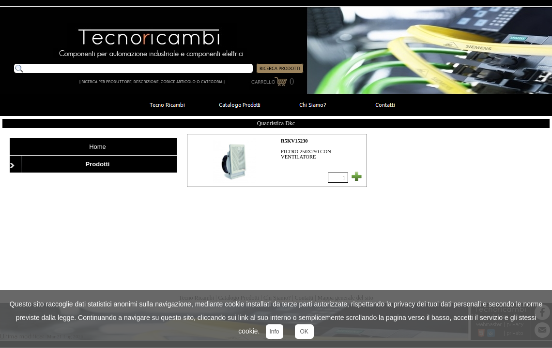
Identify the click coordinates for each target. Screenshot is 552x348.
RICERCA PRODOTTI (280, 68)
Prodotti (98, 164)
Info (274, 331)
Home (97, 146)
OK (304, 331)
